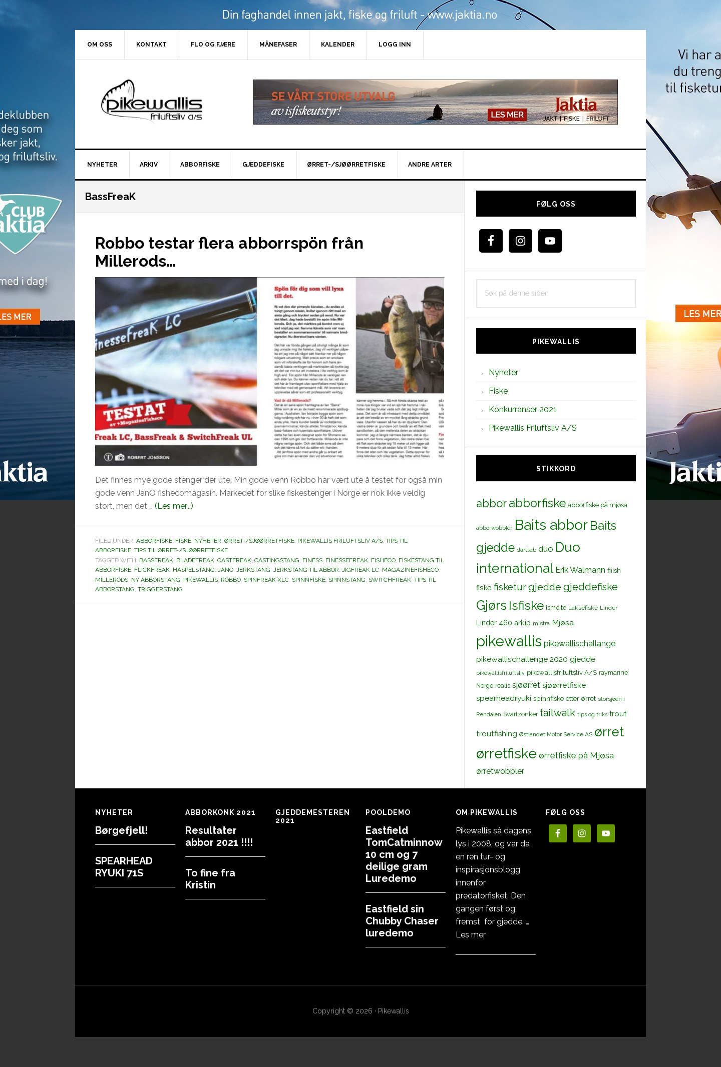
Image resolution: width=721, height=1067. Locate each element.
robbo (231, 579)
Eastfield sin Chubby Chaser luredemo (402, 921)
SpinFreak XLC (266, 579)
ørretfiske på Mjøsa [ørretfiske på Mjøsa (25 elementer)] (576, 755)
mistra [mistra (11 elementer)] (541, 623)
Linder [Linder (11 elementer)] (608, 607)
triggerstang (160, 589)
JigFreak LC (360, 569)
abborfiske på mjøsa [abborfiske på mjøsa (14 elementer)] (597, 505)
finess (312, 560)
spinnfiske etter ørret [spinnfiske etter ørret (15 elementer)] (564, 698)
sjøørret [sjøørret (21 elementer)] (526, 685)
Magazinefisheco (410, 569)
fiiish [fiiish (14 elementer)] (614, 570)
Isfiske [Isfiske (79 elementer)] (526, 605)
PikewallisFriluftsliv (160, 102)
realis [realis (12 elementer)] (502, 685)
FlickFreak (152, 569)
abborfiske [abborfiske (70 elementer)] (537, 503)
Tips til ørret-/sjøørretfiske (181, 550)
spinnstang (347, 579)
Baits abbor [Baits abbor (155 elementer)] (551, 524)
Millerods (111, 579)
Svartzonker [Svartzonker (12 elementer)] (520, 714)
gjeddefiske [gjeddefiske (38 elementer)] (590, 587)
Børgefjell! (121, 830)
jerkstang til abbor (306, 569)
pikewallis (200, 579)
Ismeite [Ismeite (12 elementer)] (556, 607)
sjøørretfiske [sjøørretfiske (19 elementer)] (564, 685)
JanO (225, 569)
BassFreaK (156, 560)
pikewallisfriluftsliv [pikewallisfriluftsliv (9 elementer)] (500, 673)
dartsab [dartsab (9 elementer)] (526, 550)
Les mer (471, 934)
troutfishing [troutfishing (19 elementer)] (496, 733)
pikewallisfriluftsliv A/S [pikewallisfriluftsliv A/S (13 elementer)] (562, 672)
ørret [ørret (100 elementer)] (609, 731)
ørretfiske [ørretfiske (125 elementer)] (506, 753)
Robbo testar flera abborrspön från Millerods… (246, 251)
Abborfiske (154, 540)
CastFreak (234, 560)
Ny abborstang (155, 579)
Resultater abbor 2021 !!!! (219, 836)
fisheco (383, 560)
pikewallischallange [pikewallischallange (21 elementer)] (579, 643)
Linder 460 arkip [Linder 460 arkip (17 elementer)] (503, 622)
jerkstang (253, 569)
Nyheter (207, 540)
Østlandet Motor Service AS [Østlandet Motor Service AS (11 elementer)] (555, 734)
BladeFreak (195, 560)
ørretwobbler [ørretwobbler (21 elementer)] (500, 771)
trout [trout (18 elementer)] (617, 713)
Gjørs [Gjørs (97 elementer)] (491, 605)
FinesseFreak (346, 560)
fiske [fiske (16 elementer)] (484, 588)
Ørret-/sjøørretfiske (259, 540)
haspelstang (194, 569)
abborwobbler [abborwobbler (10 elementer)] (494, 527)
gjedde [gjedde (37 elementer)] (544, 587)
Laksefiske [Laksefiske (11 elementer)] (583, 607)
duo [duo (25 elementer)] (545, 549)
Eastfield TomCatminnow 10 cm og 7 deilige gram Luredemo (404, 854)
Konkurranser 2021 (523, 409)
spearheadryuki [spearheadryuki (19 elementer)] (503, 698)
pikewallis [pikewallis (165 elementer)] (509, 641)
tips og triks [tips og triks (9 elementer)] (592, 714)
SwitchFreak (390, 579)
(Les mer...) (174, 506)
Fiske (183, 540)
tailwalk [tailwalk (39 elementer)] (557, 713)
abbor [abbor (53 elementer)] (491, 503)
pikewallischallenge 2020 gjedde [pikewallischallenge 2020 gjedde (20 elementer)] (535, 659)
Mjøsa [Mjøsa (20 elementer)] (563, 622)
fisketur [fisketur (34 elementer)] (510, 586)
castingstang (276, 560)
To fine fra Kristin (210, 879)
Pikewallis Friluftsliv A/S (340, 540)
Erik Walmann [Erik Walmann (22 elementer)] (580, 570)
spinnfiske (308, 579)
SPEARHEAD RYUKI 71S (124, 867)
